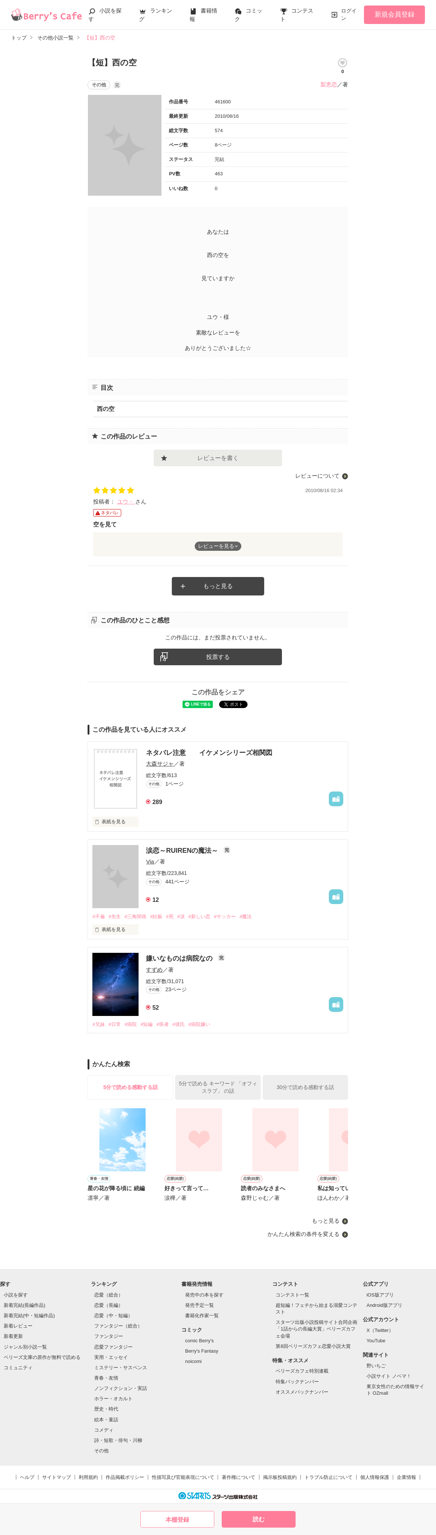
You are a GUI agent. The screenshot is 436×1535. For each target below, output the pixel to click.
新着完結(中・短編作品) (29, 1315)
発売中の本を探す (204, 1295)
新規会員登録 (395, 14)
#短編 (146, 1024)
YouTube (376, 1340)
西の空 (106, 409)
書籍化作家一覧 (202, 1315)
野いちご (376, 1366)
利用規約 (88, 1477)
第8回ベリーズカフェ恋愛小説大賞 (313, 1346)
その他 (101, 1450)
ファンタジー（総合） (118, 1326)
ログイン (349, 14)
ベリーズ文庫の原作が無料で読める (42, 1357)
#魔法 (245, 916)
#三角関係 (135, 916)
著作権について (238, 1477)
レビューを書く (218, 458)
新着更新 (13, 1336)
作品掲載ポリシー (125, 1477)
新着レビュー (18, 1326)
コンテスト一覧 (292, 1295)
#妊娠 (156, 916)
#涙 (181, 916)
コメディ (103, 1430)
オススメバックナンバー (302, 1392)
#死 (169, 916)
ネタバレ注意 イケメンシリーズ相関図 (209, 752)
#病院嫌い (199, 1024)
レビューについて (317, 476)
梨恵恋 (328, 84)
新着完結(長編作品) (24, 1305)
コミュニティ (18, 1367)
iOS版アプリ (380, 1295)
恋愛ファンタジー (113, 1347)
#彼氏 (179, 1024)
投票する (218, 657)
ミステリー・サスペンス (120, 1367)
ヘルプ (27, 1477)
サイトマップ (56, 1477)
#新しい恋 (199, 916)
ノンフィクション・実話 (120, 1388)
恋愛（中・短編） (113, 1315)
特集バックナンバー (297, 1381)
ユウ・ (126, 501)
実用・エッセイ (111, 1357)
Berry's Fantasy (201, 1351)
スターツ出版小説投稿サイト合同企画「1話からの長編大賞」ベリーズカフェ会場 (316, 1328)
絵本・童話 (106, 1419)
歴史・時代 (106, 1409)
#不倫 (98, 916)
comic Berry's (199, 1340)
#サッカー (225, 916)
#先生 (115, 916)
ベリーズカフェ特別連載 (302, 1371)
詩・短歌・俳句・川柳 (118, 1440)
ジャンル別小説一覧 (25, 1347)
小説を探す (16, 1295)
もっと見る (218, 586)
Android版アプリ (384, 1305)
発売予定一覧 (199, 1305)
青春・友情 (106, 1378)
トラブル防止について (328, 1477)
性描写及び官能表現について (183, 1477)
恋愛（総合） (108, 1295)
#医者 (162, 1024)
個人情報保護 (374, 1477)
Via (150, 861)
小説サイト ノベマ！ (389, 1376)
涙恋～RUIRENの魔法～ (183, 850)
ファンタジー (108, 1336)
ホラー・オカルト (113, 1398)
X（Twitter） (380, 1330)
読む (259, 1519)
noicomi (193, 1361)
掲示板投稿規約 (280, 1477)
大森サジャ (160, 763)
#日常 (115, 1024)
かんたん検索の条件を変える (304, 1234)
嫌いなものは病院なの (180, 958)
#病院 (131, 1024)
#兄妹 (98, 1024)
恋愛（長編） (108, 1305)
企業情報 (406, 1477)
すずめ (154, 969)
